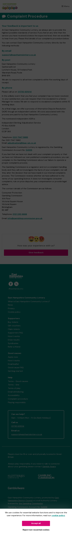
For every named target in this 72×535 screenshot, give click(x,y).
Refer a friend (14, 346)
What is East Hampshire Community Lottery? (29, 301)
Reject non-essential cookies (36, 530)
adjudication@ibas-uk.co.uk (22, 143)
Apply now (13, 357)
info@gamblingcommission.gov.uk (25, 218)
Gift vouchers (14, 325)
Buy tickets (13, 322)
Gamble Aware (49, 466)
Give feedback (36, 252)
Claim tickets (14, 329)
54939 (29, 150)
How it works (14, 336)
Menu (65, 6)
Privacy (11, 308)
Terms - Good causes (18, 381)
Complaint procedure (18, 399)
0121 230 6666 (20, 214)
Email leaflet (13, 364)
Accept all (36, 523)
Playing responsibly (17, 402)
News (10, 305)
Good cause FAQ (16, 367)
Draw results (14, 339)
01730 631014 (25, 91)
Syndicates (13, 343)
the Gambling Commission (31, 503)
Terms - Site (13, 384)
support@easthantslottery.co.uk (19, 54)
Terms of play (14, 388)
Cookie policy (14, 312)
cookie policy (58, 515)
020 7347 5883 (20, 137)
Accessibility (14, 395)
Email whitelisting (16, 391)
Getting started (15, 371)
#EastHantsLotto (16, 289)
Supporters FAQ (15, 332)
